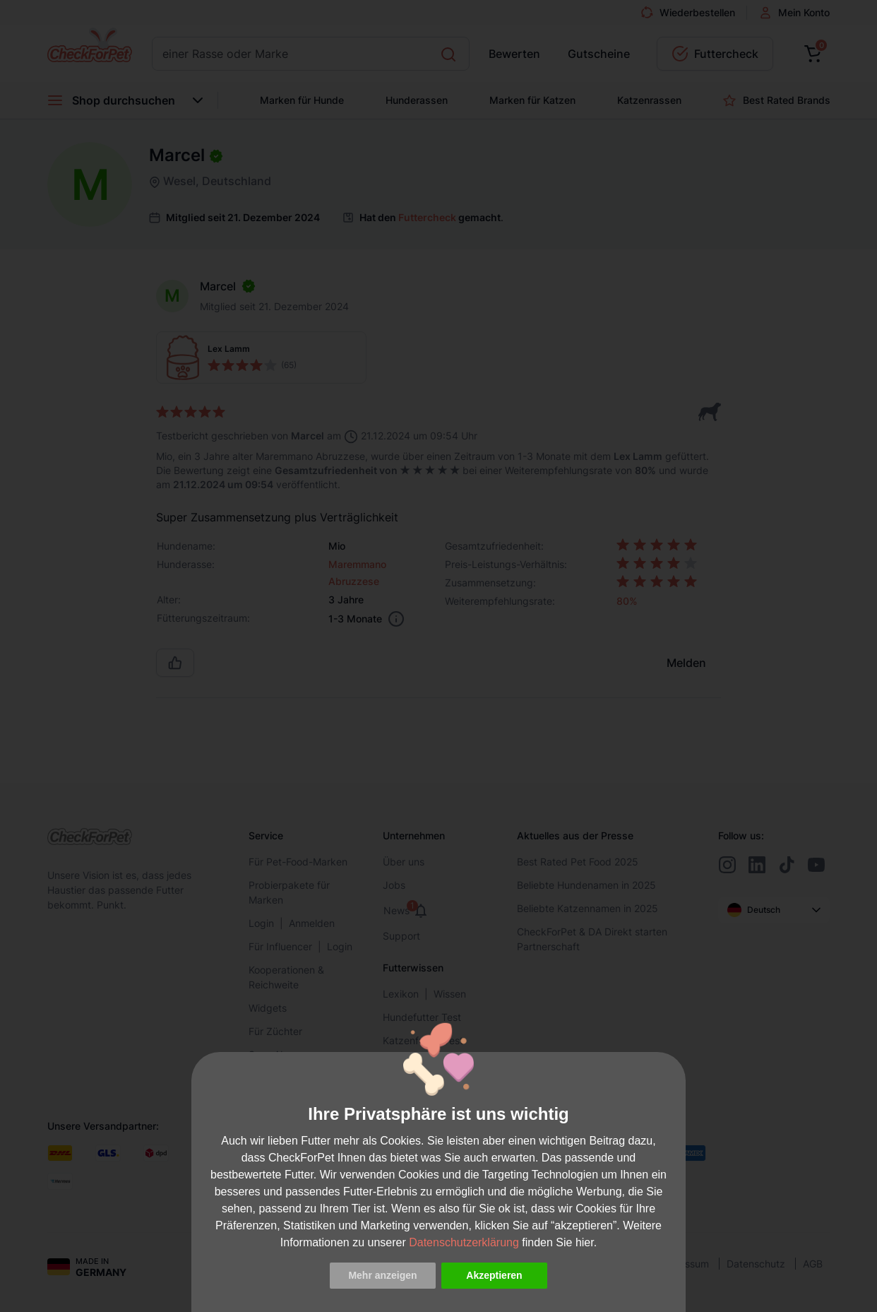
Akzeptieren (494, 1275)
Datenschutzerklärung (464, 1242)
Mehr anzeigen (382, 1275)
